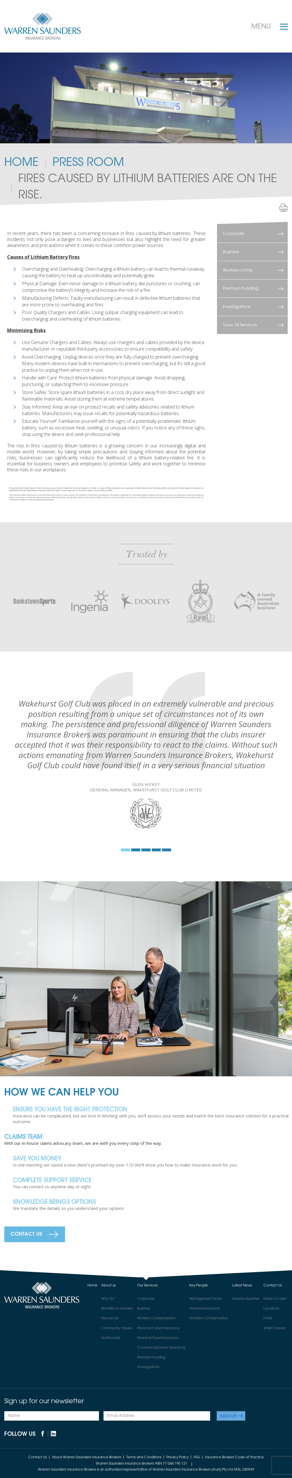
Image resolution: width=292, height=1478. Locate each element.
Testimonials (110, 1338)
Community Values (116, 1328)
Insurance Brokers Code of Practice (234, 1457)
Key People (198, 1285)
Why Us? (108, 1299)
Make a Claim (274, 1299)
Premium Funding (240, 288)
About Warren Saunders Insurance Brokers (86, 1457)
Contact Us (26, 1234)
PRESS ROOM (88, 162)
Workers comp (238, 270)
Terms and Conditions (143, 1457)
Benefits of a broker (117, 1308)
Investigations (236, 307)
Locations (271, 1308)
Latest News (242, 1285)
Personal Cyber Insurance (158, 1328)
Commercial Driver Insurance (161, 1348)
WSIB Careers (274, 1328)
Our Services (147, 1285)
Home (21, 162)
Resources (109, 1318)
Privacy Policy (177, 1457)
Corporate (234, 234)
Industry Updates (245, 1299)
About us (108, 1285)
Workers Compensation (156, 1318)
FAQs (267, 1318)
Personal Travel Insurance (158, 1338)
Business (231, 252)
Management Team (205, 1299)
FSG (197, 1457)
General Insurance (204, 1308)
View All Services (240, 325)
